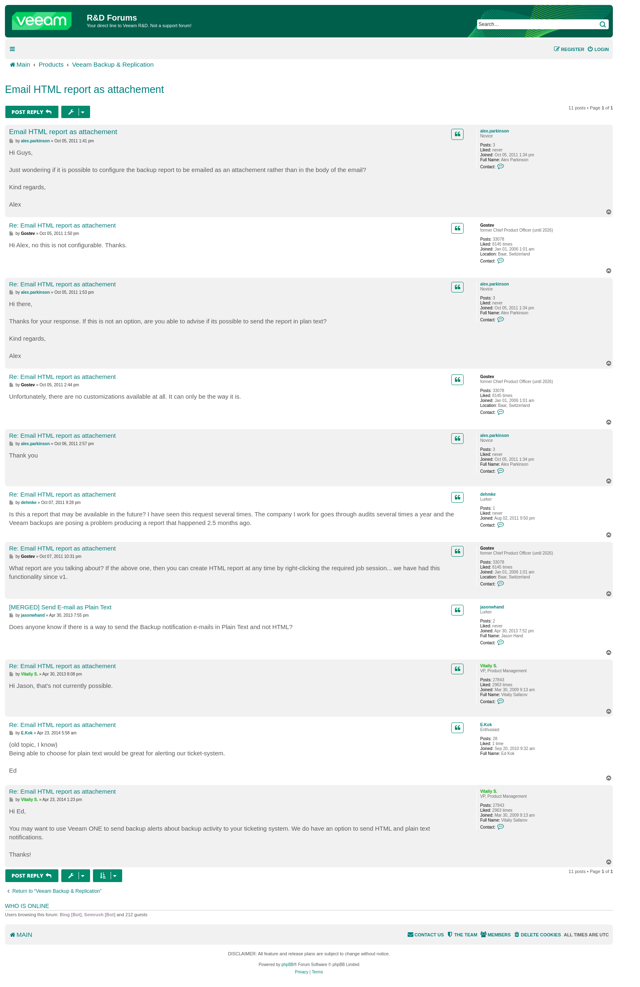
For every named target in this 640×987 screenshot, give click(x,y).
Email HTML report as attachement (84, 89)
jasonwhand (492, 607)
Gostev (487, 225)
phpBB (287, 964)
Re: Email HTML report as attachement (62, 225)
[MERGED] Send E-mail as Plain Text (60, 607)
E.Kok (486, 724)
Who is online (27, 906)
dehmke (488, 494)
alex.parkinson (494, 131)
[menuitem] (598, 49)
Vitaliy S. (488, 666)
